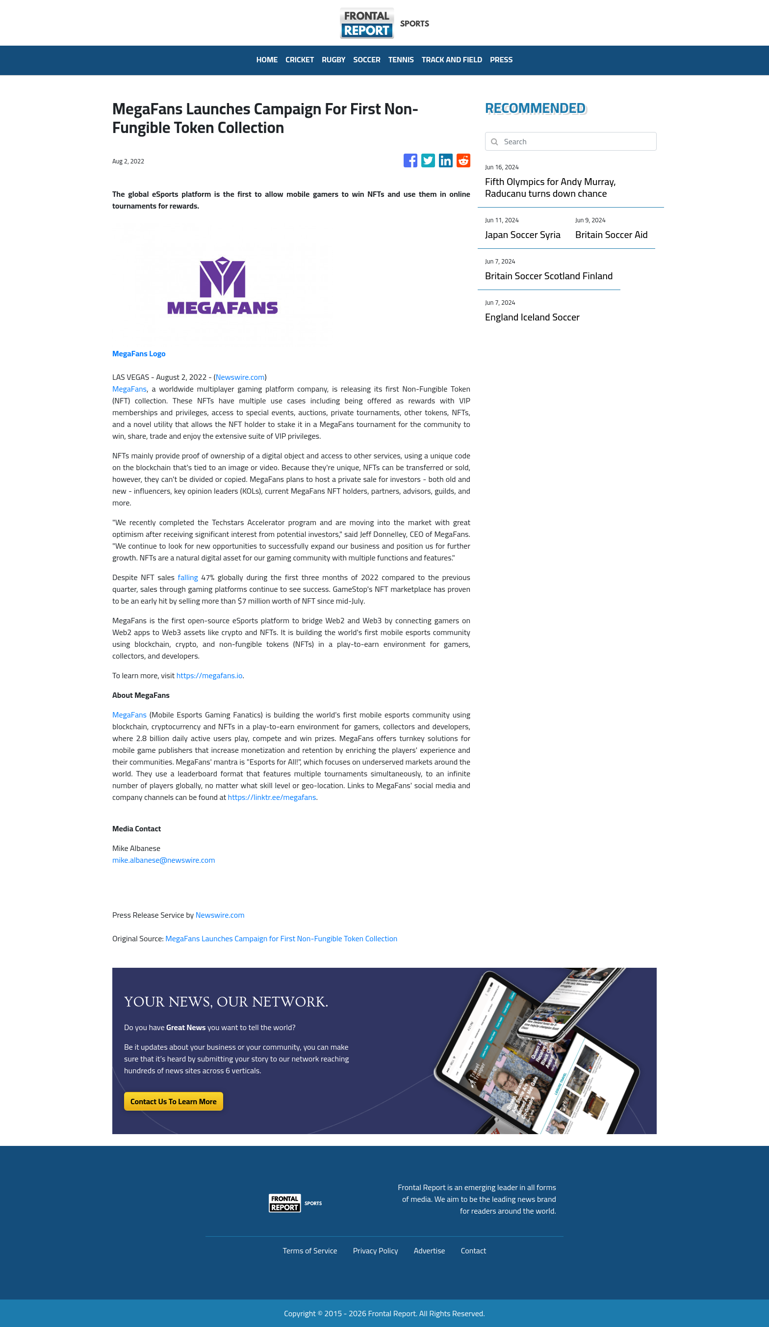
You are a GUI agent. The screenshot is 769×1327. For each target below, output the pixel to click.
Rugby (333, 59)
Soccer (367, 59)
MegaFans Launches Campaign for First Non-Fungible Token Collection (282, 938)
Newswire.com (240, 377)
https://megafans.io (210, 675)
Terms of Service (310, 1250)
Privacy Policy (375, 1250)
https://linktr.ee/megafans (272, 797)
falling (188, 577)
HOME (267, 59)
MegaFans (129, 388)
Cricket (299, 59)
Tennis (401, 59)
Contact (474, 1250)
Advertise (429, 1250)
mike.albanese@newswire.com (163, 859)
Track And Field (452, 59)
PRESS (501, 59)
